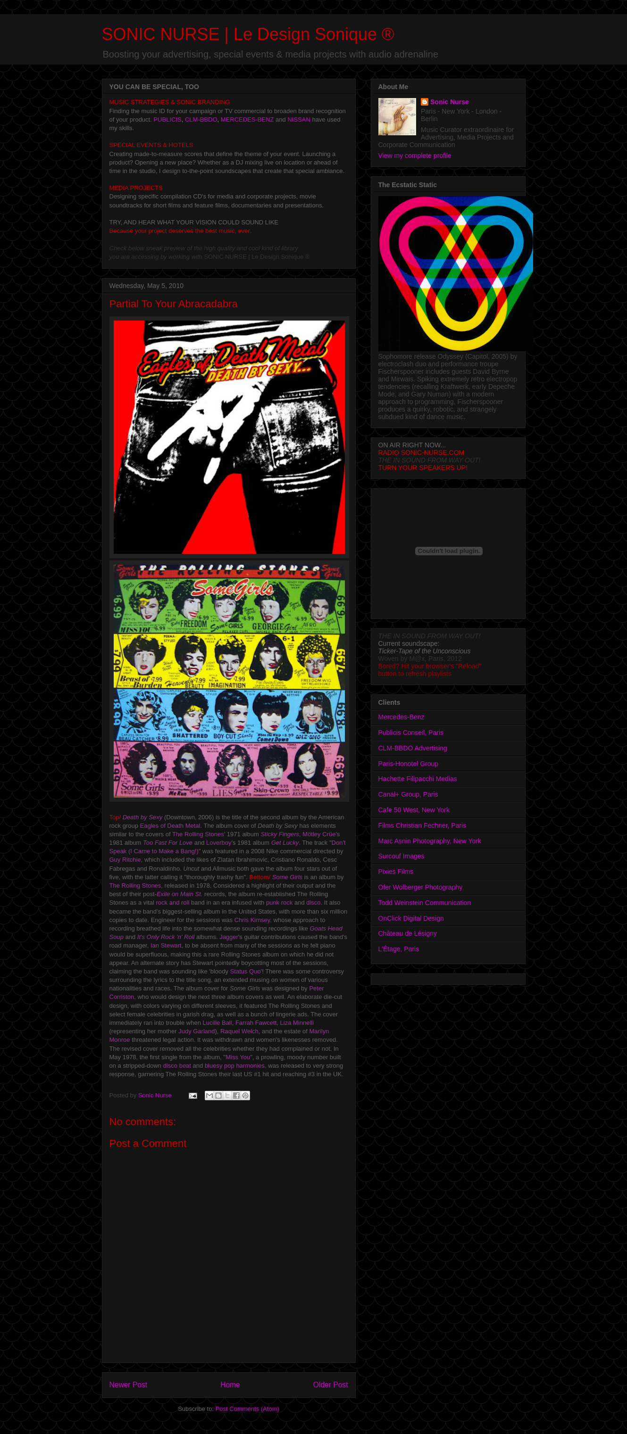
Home (230, 1385)
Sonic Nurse (449, 102)
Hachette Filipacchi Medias (417, 779)
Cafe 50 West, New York (414, 810)
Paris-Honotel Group (408, 763)
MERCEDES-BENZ (247, 119)
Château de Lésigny (407, 933)
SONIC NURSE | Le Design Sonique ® (248, 34)
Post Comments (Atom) (247, 1408)
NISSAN (298, 119)
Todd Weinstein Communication (424, 903)
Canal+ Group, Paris (408, 794)
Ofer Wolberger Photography (420, 887)
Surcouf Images (401, 856)
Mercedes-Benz (401, 717)
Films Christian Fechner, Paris (422, 825)
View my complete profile (414, 155)
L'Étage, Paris (398, 949)
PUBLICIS (167, 119)
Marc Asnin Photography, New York (429, 841)
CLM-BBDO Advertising (412, 748)
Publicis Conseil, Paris (411, 732)
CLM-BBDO (201, 119)
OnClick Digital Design (411, 918)
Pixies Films (396, 871)
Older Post (330, 1385)
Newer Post (128, 1385)
